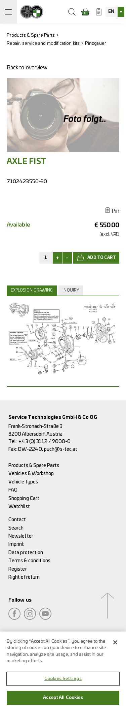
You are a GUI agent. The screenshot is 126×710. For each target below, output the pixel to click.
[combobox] (115, 12)
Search (16, 528)
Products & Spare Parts (31, 35)
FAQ (12, 490)
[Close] (115, 649)
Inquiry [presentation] (70, 290)
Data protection (25, 552)
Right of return (24, 577)
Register (17, 569)
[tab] (32, 290)
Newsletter (20, 536)
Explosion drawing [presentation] (32, 290)
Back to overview (27, 67)
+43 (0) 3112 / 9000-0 (44, 441)
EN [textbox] (111, 11)
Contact (17, 519)
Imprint (16, 544)
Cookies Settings (63, 685)
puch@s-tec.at (60, 449)
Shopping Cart (23, 498)
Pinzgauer (95, 43)
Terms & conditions (29, 560)
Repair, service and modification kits (43, 43)
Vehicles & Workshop (31, 473)
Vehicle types (23, 481)
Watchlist (19, 506)
